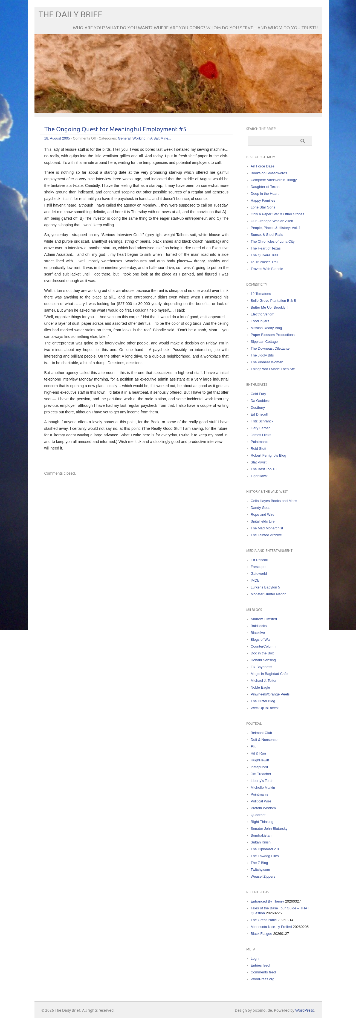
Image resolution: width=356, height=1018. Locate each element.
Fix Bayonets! (261, 667)
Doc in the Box (262, 653)
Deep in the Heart (265, 194)
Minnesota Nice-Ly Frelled (271, 927)
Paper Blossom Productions (272, 335)
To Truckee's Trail (264, 262)
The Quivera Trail (264, 255)
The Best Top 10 (263, 469)
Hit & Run (258, 753)
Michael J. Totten (264, 680)
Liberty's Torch (262, 781)
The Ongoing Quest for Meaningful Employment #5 (115, 129)
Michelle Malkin (263, 787)
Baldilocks (259, 626)
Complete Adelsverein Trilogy (274, 180)
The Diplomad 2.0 (265, 849)
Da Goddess (260, 401)
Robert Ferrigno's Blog (268, 455)
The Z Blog (259, 863)
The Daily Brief (70, 14)
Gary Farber (260, 428)
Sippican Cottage (264, 342)
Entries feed (260, 965)
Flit (253, 746)
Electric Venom (262, 314)
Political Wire (261, 801)
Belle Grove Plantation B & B (273, 300)
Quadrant (258, 815)
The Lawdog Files (265, 856)
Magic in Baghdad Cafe (269, 674)
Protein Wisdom (263, 808)
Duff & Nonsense (264, 740)
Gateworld (259, 574)
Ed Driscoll (259, 414)
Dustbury (258, 407)
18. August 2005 (57, 138)
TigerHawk (259, 476)
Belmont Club (261, 733)
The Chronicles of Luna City (272, 241)
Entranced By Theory (267, 901)
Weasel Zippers (263, 876)
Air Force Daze (262, 166)
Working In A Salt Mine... (151, 138)
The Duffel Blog (263, 701)
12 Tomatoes (261, 294)
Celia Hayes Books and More (274, 501)
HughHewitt (260, 760)
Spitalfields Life (262, 521)
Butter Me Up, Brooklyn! (269, 307)
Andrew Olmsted (264, 619)
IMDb (255, 580)
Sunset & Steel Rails (267, 235)
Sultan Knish (261, 842)
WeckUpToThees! (265, 708)
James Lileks (261, 435)
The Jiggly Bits (262, 355)
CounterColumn (263, 646)
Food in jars (260, 321)
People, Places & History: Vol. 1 (276, 228)
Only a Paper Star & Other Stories (277, 214)
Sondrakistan (261, 835)
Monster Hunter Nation (268, 594)
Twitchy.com (260, 870)
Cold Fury (258, 394)
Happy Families (263, 200)
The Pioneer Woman (267, 362)
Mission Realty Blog (266, 328)
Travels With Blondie (267, 269)
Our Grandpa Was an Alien (272, 221)
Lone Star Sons (263, 207)
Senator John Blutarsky (269, 828)
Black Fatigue (261, 934)
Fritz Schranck (262, 421)
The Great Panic (264, 920)
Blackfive (258, 633)
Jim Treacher (261, 774)
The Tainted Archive (266, 535)
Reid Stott (258, 448)
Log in (255, 958)
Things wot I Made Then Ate (273, 369)
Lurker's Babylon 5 (265, 587)
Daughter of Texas (265, 187)
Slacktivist (259, 462)
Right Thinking (262, 822)
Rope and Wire (262, 514)
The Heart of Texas (266, 248)
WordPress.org (262, 979)
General (124, 138)
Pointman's (259, 442)
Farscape (258, 567)
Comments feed (263, 972)
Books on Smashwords (269, 173)
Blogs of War (261, 639)
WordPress (304, 1010)
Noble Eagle (260, 687)
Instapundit (259, 767)
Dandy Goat (260, 508)
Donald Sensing (263, 660)
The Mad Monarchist (267, 528)
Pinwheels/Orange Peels (270, 694)
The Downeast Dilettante (270, 348)
